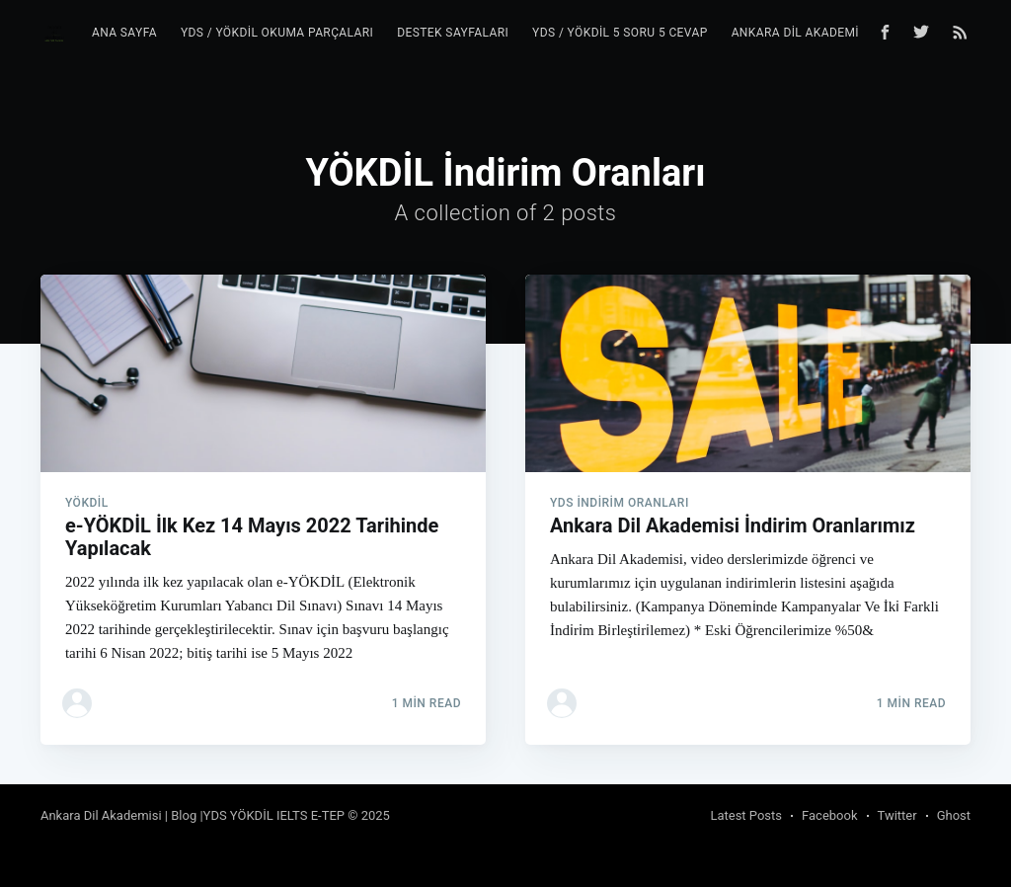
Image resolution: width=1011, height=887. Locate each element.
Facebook (829, 815)
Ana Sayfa (124, 33)
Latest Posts (746, 815)
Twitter (897, 815)
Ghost (954, 815)
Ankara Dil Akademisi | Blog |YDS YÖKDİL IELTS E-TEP (192, 815)
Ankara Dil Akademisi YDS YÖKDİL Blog (854, 33)
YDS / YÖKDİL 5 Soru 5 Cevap (620, 33)
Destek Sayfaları (452, 33)
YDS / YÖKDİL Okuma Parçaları (277, 33)
